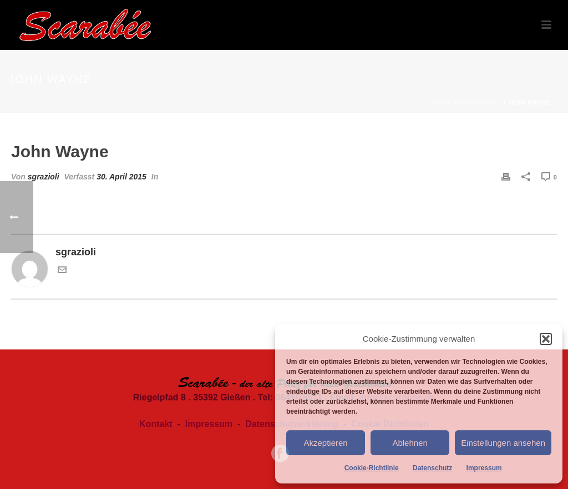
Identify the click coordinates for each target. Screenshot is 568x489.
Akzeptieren (325, 442)
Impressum (484, 468)
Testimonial (480, 103)
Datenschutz (432, 468)
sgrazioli (43, 176)
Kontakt (156, 424)
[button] (545, 338)
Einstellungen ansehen (503, 442)
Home (442, 103)
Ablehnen (409, 442)
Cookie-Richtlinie (371, 468)
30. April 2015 (121, 176)
